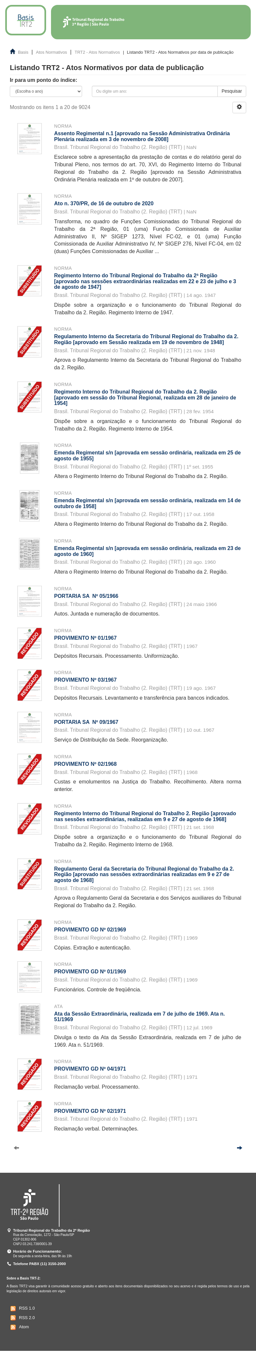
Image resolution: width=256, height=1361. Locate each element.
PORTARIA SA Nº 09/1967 (86, 722)
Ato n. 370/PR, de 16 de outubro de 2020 (104, 203)
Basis (23, 52)
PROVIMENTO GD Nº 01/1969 (90, 971)
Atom (19, 1327)
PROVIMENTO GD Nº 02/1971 (90, 1111)
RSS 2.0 (22, 1318)
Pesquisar (232, 91)
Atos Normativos (51, 52)
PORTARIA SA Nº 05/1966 (86, 596)
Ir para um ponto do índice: (43, 80)
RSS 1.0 (22, 1309)
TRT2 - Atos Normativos (97, 52)
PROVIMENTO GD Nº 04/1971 (90, 1069)
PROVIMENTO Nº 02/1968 (85, 764)
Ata (58, 1006)
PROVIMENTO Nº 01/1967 (85, 638)
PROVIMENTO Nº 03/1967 (85, 680)
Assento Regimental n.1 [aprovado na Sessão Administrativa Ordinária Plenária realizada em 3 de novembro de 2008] (142, 136)
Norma (63, 126)
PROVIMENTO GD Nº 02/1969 (90, 929)
